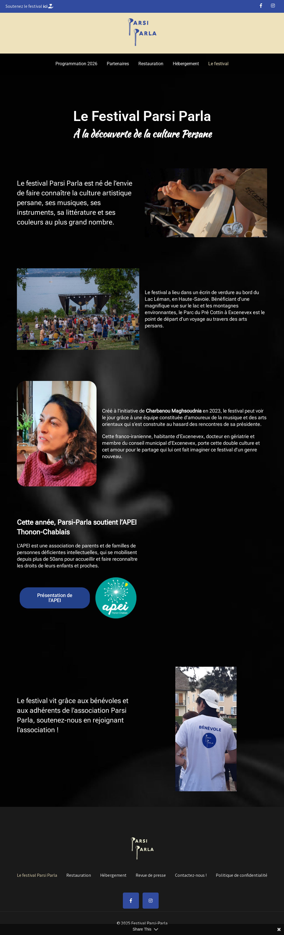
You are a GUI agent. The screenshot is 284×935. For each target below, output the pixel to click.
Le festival (218, 63)
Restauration (150, 63)
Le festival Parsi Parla (37, 874)
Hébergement (186, 63)
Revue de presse (151, 874)
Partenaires (118, 63)
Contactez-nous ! (191, 874)
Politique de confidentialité (241, 874)
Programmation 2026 (76, 63)
